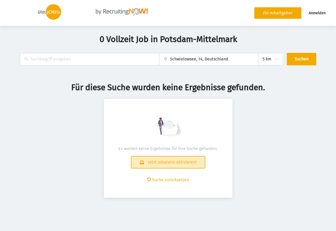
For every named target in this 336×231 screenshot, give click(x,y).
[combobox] (90, 59)
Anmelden (317, 13)
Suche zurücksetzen (168, 179)
